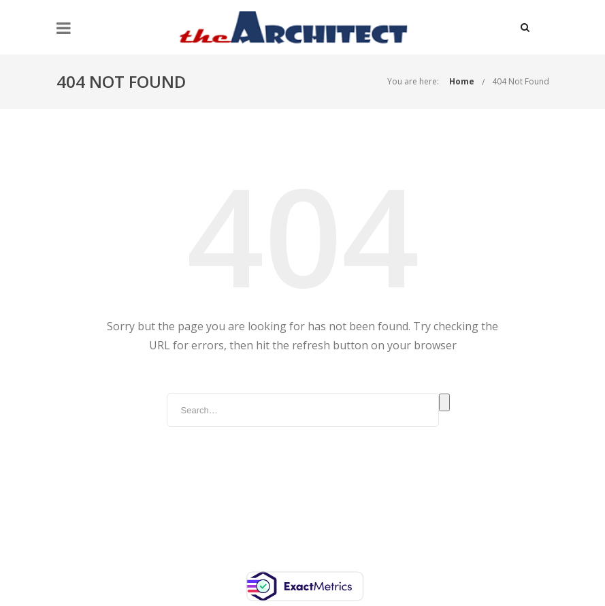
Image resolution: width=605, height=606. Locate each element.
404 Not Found (520, 81)
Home (461, 81)
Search (444, 402)
